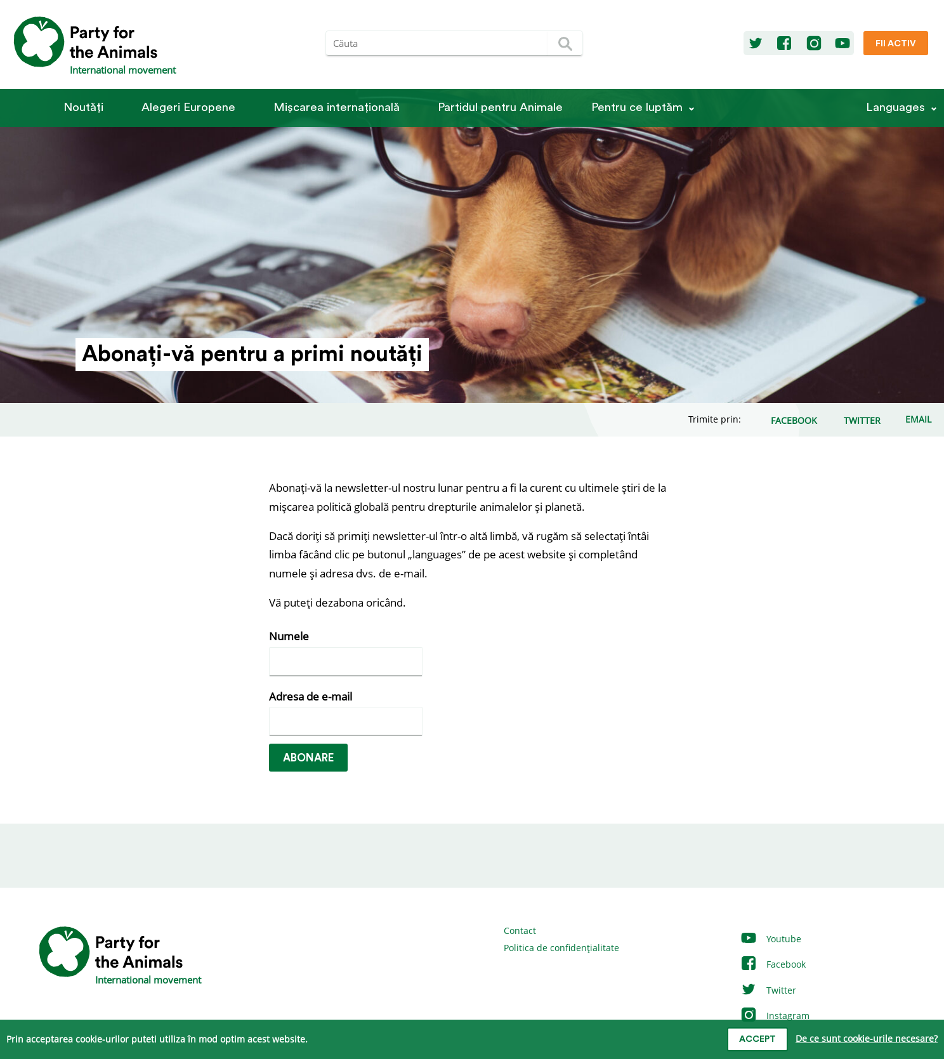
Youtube (770, 939)
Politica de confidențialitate (561, 948)
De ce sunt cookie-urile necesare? (867, 1038)
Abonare (308, 758)
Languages (895, 108)
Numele (289, 636)
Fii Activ (895, 43)
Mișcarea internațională (336, 108)
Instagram (775, 1016)
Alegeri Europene (188, 108)
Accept (757, 1039)
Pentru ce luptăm (637, 108)
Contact (520, 930)
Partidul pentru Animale (500, 108)
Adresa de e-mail (310, 696)
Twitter (768, 990)
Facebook (773, 964)
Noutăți (83, 108)
